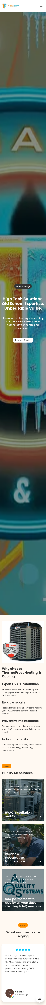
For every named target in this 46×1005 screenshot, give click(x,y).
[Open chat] (40, 999)
